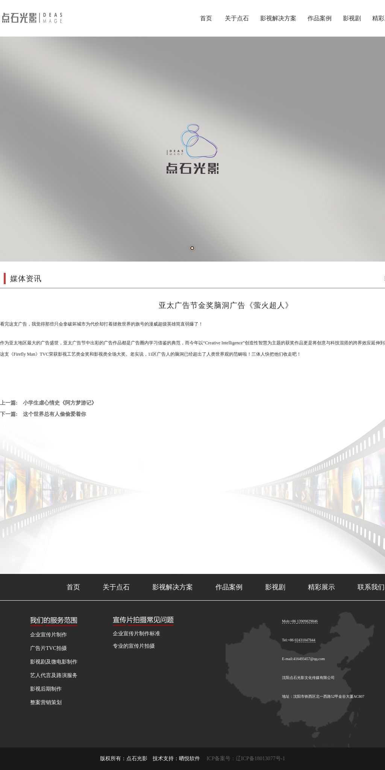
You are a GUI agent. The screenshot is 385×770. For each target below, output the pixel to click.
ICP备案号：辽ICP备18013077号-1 (245, 758)
